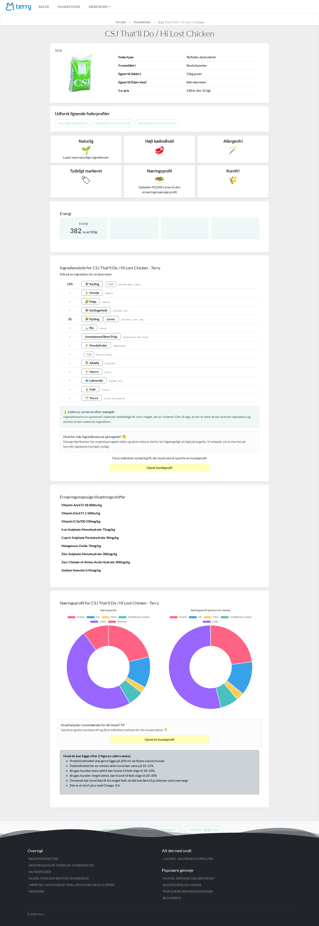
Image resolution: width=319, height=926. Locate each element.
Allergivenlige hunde (182, 885)
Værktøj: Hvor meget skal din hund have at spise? (72, 885)
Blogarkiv (172, 898)
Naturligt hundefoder (72, 123)
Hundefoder (69, 7)
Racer (44, 7)
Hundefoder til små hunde (112, 123)
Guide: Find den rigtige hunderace (59, 878)
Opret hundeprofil (159, 468)
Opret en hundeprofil (159, 739)
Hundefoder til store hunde (157, 123)
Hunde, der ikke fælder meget (189, 878)
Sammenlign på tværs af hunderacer (61, 865)
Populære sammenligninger (188, 891)
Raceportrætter (43, 859)
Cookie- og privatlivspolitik (188, 859)
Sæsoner (36, 891)
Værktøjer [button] (97, 7)
